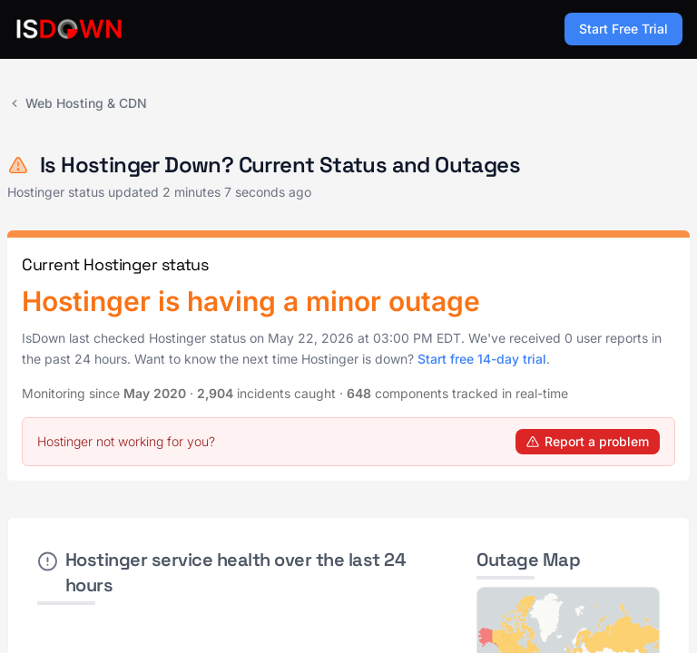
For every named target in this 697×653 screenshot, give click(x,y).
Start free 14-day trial (481, 358)
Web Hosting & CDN (77, 103)
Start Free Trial (623, 28)
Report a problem (587, 441)
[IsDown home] (69, 29)
